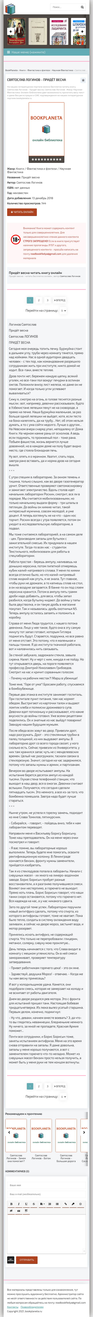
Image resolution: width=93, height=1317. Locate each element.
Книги (20, 168)
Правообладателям (32, 1306)
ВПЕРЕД (59, 300)
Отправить (27, 1260)
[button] (11, 1204)
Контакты (12, 1306)
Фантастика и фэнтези (42, 168)
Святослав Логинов (29, 182)
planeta (13, 9)
